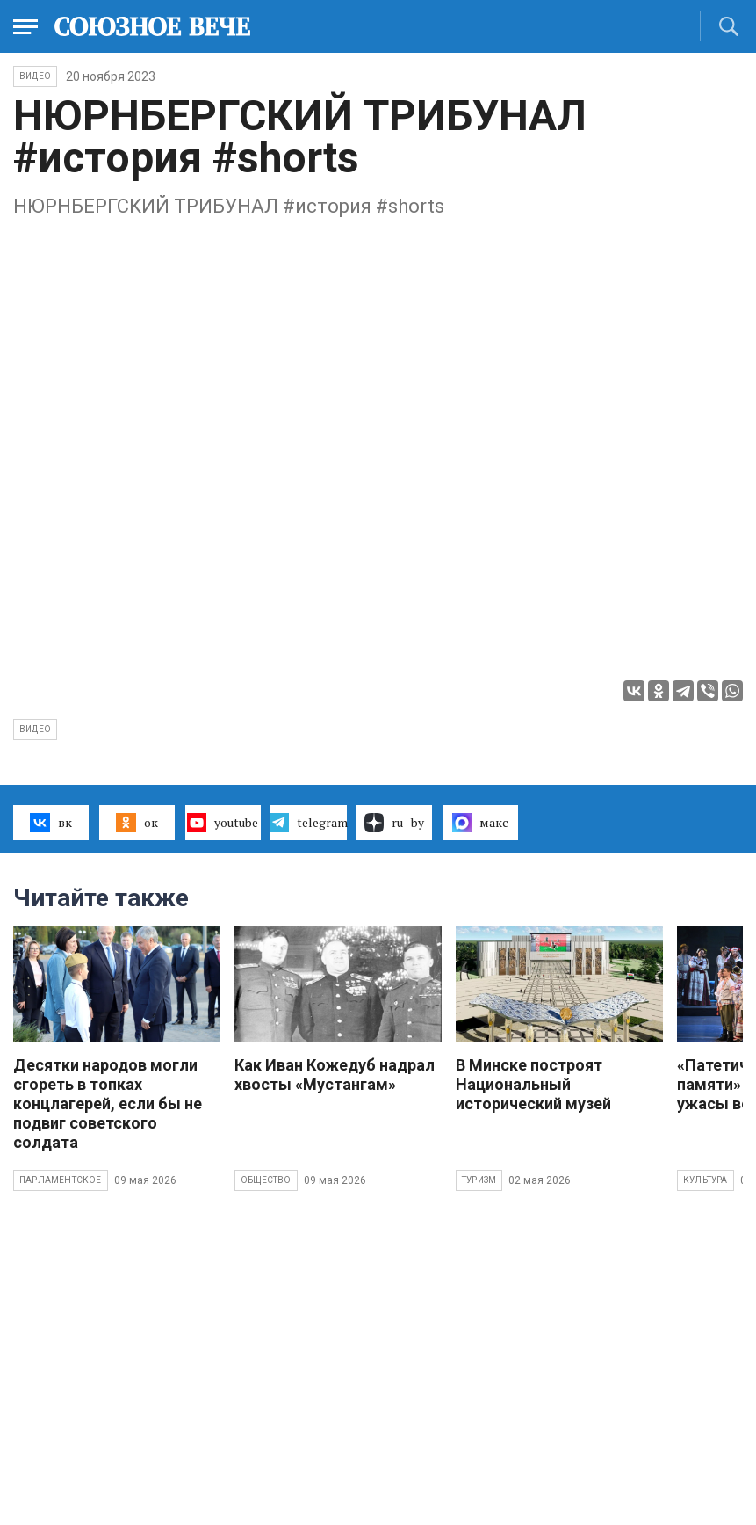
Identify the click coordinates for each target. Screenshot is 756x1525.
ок (136, 822)
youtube (222, 822)
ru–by (394, 822)
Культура (705, 1180)
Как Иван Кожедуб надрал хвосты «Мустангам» (334, 1074)
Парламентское (60, 1180)
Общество (266, 1180)
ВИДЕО (35, 76)
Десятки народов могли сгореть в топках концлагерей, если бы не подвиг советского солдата (107, 1103)
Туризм (479, 1180)
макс (480, 822)
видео (35, 729)
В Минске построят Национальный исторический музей (533, 1084)
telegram (308, 822)
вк (50, 822)
